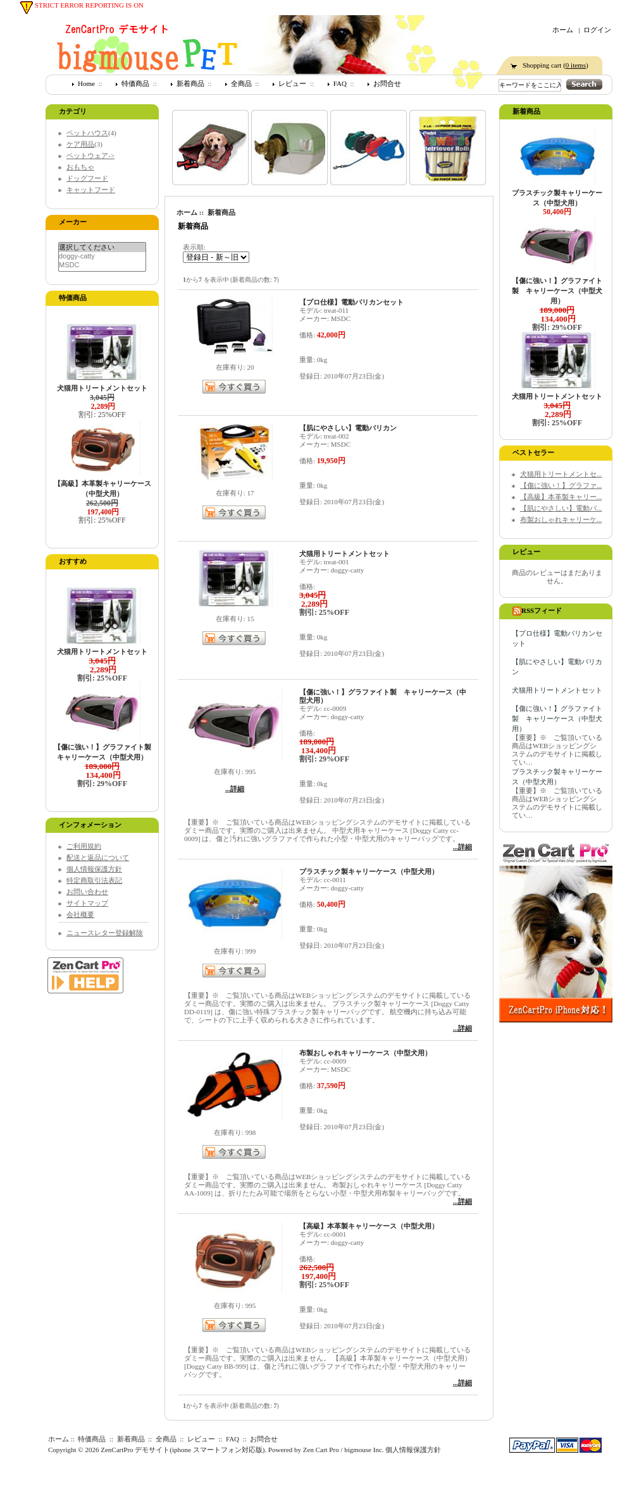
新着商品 (190, 83)
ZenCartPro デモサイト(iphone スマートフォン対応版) (182, 1449)
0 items (576, 65)
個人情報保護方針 (94, 869)
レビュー (292, 83)
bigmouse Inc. (363, 1449)
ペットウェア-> (90, 155)
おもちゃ (80, 167)
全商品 (241, 83)
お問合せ (387, 83)
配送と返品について (97, 857)
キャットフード (90, 189)
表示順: (194, 247)
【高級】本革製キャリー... (561, 496)
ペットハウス (87, 132)
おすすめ (73, 561)
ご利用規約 (83, 846)
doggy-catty (102, 256)
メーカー (73, 222)
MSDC (102, 265)
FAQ (340, 83)
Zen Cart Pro (321, 1449)
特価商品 (135, 83)
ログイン (597, 29)
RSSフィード (537, 610)
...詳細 (234, 788)
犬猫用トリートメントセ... (561, 474)
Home (86, 83)
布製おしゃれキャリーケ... (561, 519)
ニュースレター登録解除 (104, 932)
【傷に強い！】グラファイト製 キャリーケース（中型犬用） (557, 718)
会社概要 (80, 914)
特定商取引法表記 (94, 880)
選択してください (102, 247)
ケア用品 (80, 144)
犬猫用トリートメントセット (557, 690)
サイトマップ (87, 903)
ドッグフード (87, 178)
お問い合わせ (87, 891)
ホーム (562, 29)
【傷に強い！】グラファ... (561, 485)
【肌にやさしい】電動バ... (561, 508)
